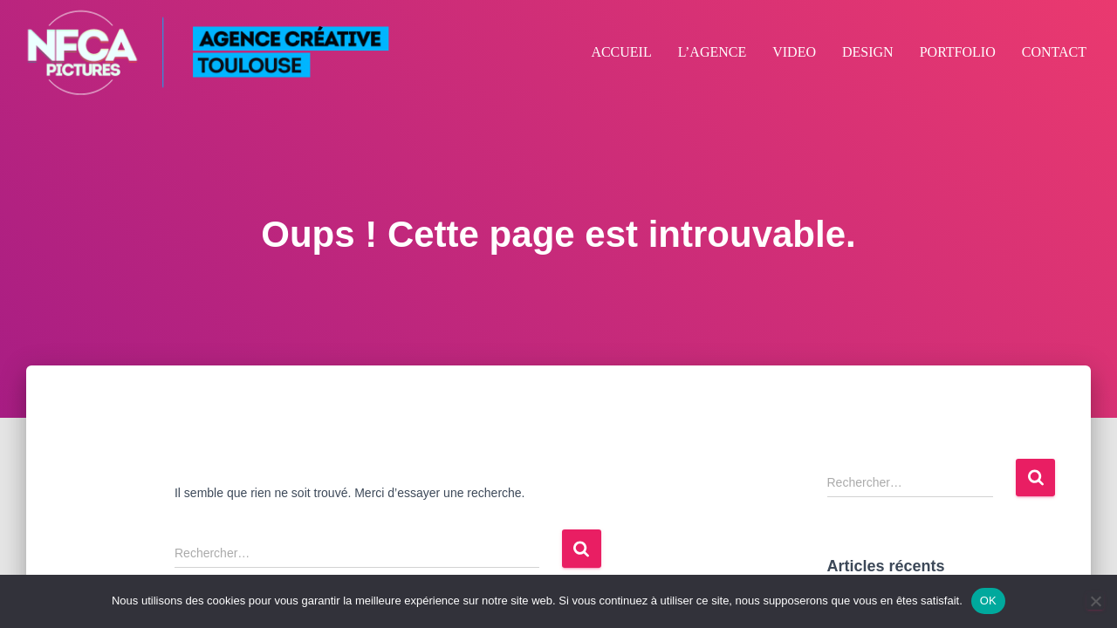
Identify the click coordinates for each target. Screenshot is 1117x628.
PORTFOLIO (958, 51)
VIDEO (794, 51)
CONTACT (1054, 51)
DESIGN (868, 51)
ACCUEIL (621, 51)
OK (988, 600)
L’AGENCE (712, 51)
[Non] (1095, 601)
